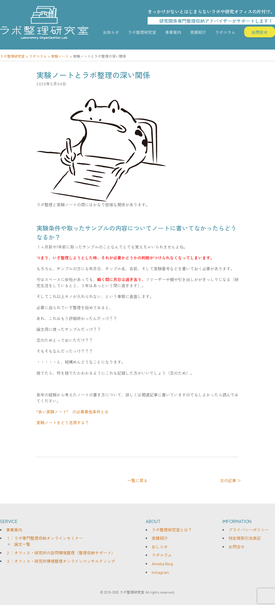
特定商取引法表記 (244, 538)
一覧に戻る (137, 480)
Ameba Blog (162, 563)
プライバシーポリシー (248, 530)
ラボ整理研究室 (142, 32)
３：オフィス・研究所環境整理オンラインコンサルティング (60, 561)
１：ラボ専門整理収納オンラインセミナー (44, 538)
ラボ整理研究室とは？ (172, 530)
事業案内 (173, 32)
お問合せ (259, 32)
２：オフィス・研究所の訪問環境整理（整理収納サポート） (60, 553)
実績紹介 (198, 32)
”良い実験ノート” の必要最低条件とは (72, 412)
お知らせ (111, 32)
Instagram (160, 572)
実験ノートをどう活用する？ (62, 422)
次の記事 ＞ (230, 480)
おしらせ (160, 547)
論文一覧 (22, 544)
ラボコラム (225, 32)
